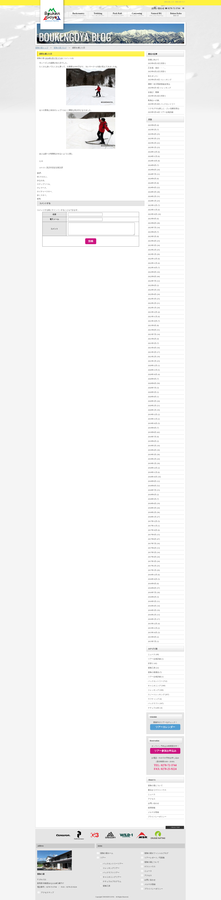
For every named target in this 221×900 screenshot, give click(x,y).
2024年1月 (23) (154, 201)
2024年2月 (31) (154, 196)
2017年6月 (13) (154, 548)
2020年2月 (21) (154, 406)
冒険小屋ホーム (106, 853)
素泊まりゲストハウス (157, 790)
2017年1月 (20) (154, 570)
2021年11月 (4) (154, 316)
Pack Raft (117, 14)
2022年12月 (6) (154, 259)
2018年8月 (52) (154, 486)
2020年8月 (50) (154, 383)
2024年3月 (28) (154, 192)
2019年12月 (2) (154, 414)
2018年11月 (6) (154, 472)
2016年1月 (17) (154, 619)
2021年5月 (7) (153, 343)
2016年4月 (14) (154, 606)
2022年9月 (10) (154, 272)
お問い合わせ (153, 803)
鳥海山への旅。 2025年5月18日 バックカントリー (161, 102)
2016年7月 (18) (154, 592)
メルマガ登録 (153, 812)
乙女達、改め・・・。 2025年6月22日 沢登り (157, 70)
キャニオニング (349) (156, 686)
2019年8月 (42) (154, 432)
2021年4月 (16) (154, 348)
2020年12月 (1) (154, 365)
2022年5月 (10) (154, 290)
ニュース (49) (153, 654)
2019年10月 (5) (154, 423)
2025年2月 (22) (154, 143)
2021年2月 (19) (154, 357)
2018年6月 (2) (153, 495)
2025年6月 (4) (153, 125)
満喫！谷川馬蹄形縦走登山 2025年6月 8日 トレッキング (159, 86)
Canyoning (137, 14)
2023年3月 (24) (154, 245)
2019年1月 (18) (154, 463)
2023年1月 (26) (154, 254)
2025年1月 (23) (154, 147)
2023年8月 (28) (154, 223)
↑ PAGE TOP (175, 827)
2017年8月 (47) (154, 539)
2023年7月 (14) (154, 227)
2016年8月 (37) (154, 588)
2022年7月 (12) (154, 281)
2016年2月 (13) (154, 615)
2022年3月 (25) (154, 299)
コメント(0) (69, 58)
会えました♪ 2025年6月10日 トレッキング (159, 78)
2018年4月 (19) (154, 503)
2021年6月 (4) (153, 339)
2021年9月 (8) (153, 325)
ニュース (151, 794)
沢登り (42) (152, 663)
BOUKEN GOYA (108, 897)
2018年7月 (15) (154, 490)
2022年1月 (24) (154, 308)
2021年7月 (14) (154, 334)
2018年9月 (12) (154, 481)
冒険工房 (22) (153, 668)
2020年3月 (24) (154, 401)
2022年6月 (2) (153, 285)
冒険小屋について (155, 785)
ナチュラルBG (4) (155, 708)
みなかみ (40, 180)
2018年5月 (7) (153, 499)
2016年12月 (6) (154, 575)
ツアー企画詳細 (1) (155, 659)
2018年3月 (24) (154, 508)
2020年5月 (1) (153, 392)
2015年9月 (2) (153, 637)
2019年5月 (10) (154, 446)
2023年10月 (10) (154, 214)
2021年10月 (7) (154, 321)
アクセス (151, 799)
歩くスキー (41, 195)
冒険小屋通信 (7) (155, 672)
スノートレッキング (54, 167)
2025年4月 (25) (154, 134)
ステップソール (43, 184)
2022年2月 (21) (154, 303)
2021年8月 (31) (154, 330)
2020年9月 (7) (153, 379)
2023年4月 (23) (154, 241)
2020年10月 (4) (154, 374)
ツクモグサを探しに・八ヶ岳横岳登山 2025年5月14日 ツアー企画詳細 (163, 110)
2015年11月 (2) (154, 628)
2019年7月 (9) (153, 437)
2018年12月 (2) (154, 468)
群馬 (39, 199)
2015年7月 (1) (153, 641)
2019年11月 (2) (154, 419)
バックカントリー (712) (157, 681)
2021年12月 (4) (154, 312)
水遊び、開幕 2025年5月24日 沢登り (157, 94)
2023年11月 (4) (154, 210)
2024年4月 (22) (154, 187)
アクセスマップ (47, 892)
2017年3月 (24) (154, 561)
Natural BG (156, 14)
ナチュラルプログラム (112, 881)
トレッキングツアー (111, 868)
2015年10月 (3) (154, 632)
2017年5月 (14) (154, 552)
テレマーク (41, 188)
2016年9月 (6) (153, 584)
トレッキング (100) (155, 690)
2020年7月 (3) (153, 388)
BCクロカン (42, 177)
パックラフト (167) (155, 703)
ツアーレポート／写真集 (154, 858)
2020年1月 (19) (154, 410)
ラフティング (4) (155, 699)
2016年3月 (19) (154, 610)
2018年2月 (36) (154, 512)
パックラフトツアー (111, 872)
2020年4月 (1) (153, 397)
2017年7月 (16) (154, 543)
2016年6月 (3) (153, 597)
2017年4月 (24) (154, 557)
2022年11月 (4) (154, 263)
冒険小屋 (40, 58)
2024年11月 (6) (154, 156)
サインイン (56, 210)
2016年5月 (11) (154, 601)
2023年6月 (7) (153, 232)
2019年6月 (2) (153, 441)
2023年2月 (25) (154, 250)
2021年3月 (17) (154, 352)
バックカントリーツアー (113, 864)
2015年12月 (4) (154, 624)
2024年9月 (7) (153, 165)
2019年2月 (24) (154, 459)
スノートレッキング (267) (158, 694)
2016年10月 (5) (154, 579)
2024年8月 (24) (154, 170)
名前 (54, 214)
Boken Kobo (176, 14)
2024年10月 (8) (154, 161)
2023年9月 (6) (153, 219)
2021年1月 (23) (154, 361)
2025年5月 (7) (153, 130)
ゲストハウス (149, 866)
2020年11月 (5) (154, 370)
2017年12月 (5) (154, 521)
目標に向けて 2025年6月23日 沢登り (157, 61)
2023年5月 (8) (153, 236)
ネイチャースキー (44, 191)
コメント (54, 229)
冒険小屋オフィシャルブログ (156, 853)
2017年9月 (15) (154, 535)
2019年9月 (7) (153, 428)
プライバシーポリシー (157, 817)
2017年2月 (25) (154, 566)
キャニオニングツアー (112, 877)
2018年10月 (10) (154, 477)
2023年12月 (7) (154, 205)
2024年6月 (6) (153, 179)
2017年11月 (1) (154, 526)
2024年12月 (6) (154, 152)
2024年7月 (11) (154, 174)
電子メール (54, 219)
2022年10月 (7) (154, 268)
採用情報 (151, 808)
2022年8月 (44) (154, 276)
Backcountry (78, 14)
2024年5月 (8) (153, 183)
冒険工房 (106, 886)
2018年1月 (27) (154, 517)
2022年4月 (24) (154, 294)
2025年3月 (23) (154, 138)
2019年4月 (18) (154, 450)
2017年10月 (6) (154, 530)
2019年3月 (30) (154, 454)
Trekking (98, 14)
